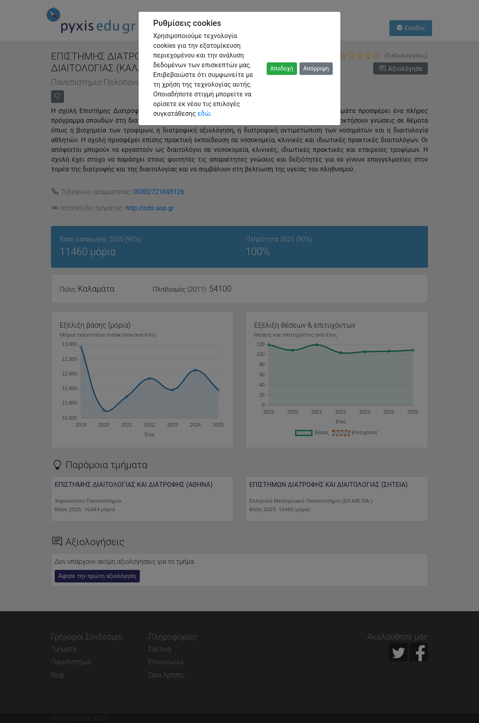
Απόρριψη (316, 68)
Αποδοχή (281, 68)
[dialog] (239, 361)
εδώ (203, 113)
